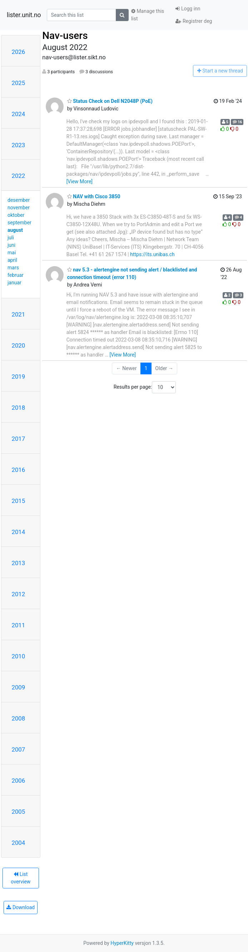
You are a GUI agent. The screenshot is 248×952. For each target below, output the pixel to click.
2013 (18, 563)
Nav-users (65, 35)
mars (13, 267)
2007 (18, 749)
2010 (18, 656)
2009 (18, 687)
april (12, 260)
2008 (18, 718)
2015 (18, 500)
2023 (18, 145)
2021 (18, 314)
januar (14, 282)
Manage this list (147, 14)
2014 (18, 531)
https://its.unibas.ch (152, 254)
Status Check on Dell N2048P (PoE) (110, 101)
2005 (18, 811)
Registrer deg (193, 21)
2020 (18, 345)
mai (12, 252)
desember (19, 200)
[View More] (79, 181)
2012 (18, 594)
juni (11, 245)
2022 (18, 175)
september (19, 222)
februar (16, 275)
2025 (18, 82)
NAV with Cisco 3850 (93, 196)
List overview (20, 877)
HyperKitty (122, 943)
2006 (18, 780)
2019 (18, 376)
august (15, 230)
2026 (18, 51)
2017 (18, 438)
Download (20, 907)
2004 (18, 842)
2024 (18, 114)
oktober (16, 215)
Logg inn (187, 8)
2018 (18, 407)
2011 (18, 625)
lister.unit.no (24, 15)
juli (11, 237)
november (19, 207)
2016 (18, 469)
